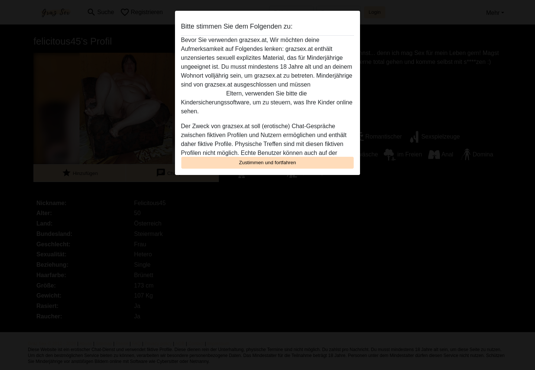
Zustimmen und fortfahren (267, 162)
